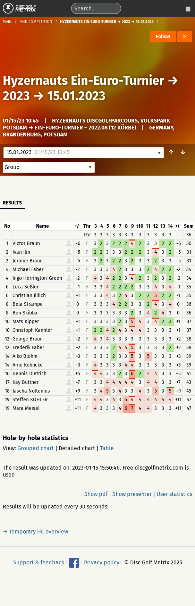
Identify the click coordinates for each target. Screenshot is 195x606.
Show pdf (96, 494)
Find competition (35, 21)
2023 (16, 95)
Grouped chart (35, 448)
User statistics (174, 494)
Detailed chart (77, 448)
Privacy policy (101, 562)
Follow (163, 37)
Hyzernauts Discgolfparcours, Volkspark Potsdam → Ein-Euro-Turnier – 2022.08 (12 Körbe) (86, 124)
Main (7, 21)
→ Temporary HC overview (35, 531)
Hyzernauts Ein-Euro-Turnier (83, 80)
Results (12, 203)
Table (107, 448)
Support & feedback (38, 562)
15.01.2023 (76, 95)
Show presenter (132, 494)
